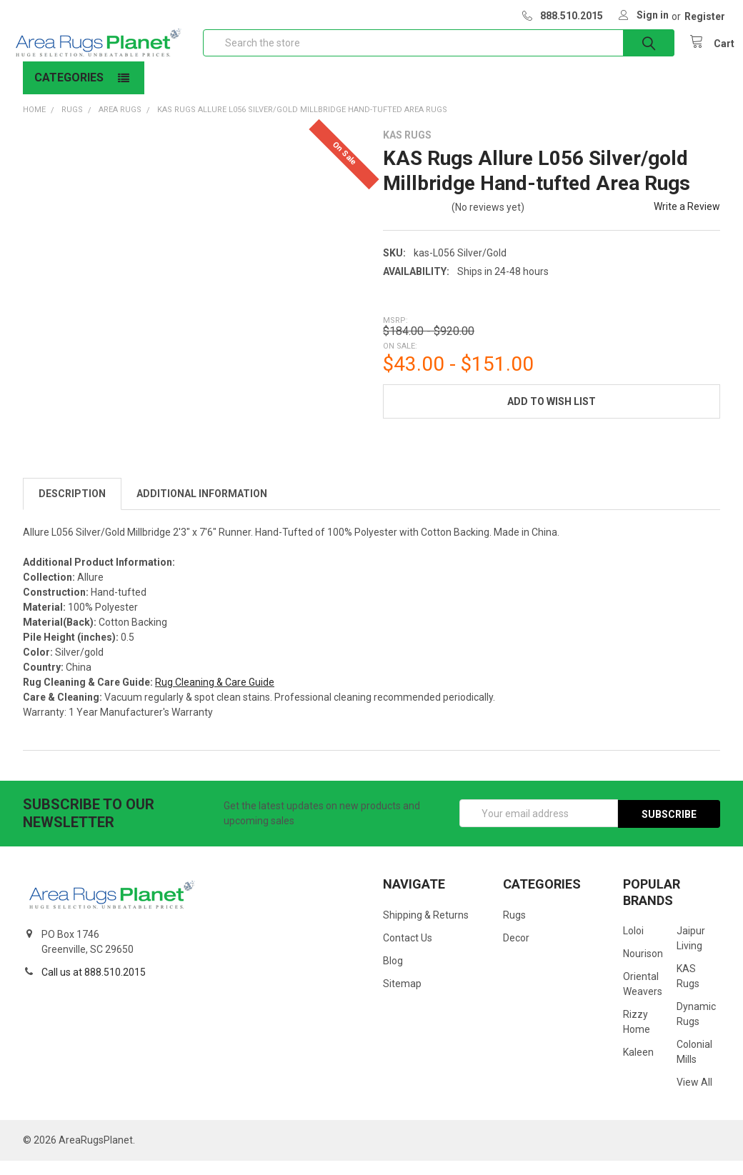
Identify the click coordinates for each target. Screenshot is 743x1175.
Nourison (643, 968)
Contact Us (407, 952)
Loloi (633, 945)
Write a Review (687, 220)
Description (72, 508)
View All (694, 1096)
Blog (393, 975)
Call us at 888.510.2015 (93, 986)
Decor (516, 952)
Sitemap (402, 998)
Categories (69, 92)
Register (704, 16)
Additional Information (201, 508)
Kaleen (638, 1066)
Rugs (514, 929)
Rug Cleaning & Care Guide (214, 696)
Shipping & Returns (426, 929)
